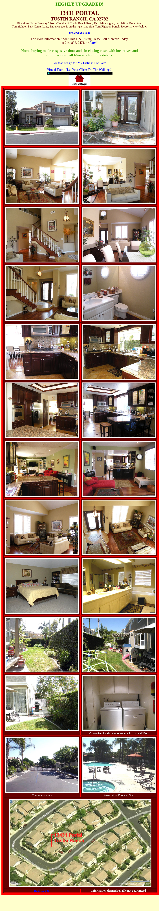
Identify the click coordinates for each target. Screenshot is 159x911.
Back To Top (41, 890)
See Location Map (79, 32)
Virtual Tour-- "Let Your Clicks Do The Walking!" (79, 70)
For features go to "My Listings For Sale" (79, 63)
